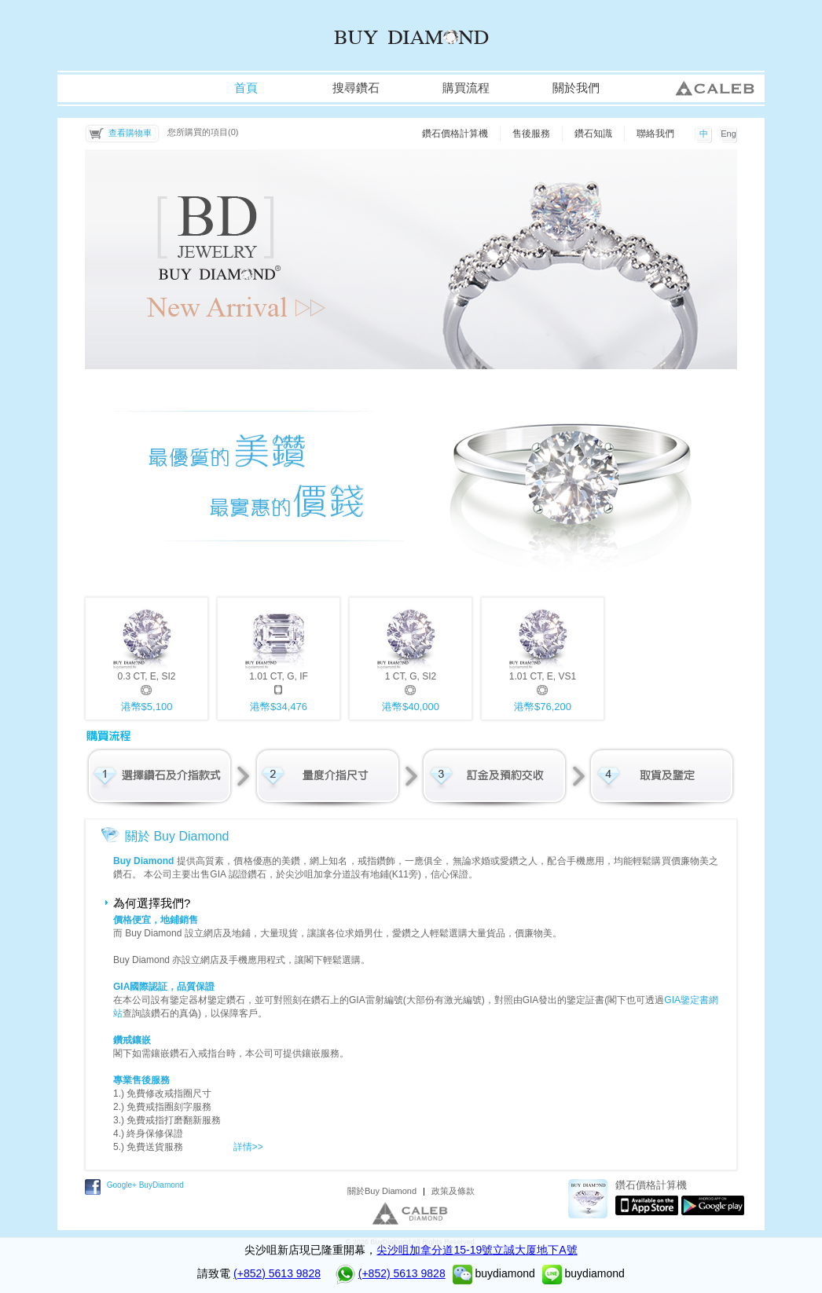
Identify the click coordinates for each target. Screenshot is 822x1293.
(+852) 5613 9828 (277, 1273)
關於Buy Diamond (382, 1191)
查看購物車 (130, 132)
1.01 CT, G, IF (278, 657)
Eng (728, 133)
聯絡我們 (655, 133)
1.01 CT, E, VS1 (543, 657)
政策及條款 (453, 1191)
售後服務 (531, 133)
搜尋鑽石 (356, 88)
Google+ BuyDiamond (145, 1185)
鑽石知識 (593, 133)
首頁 (246, 88)
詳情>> (248, 1146)
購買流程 (466, 88)
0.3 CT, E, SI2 (146, 657)
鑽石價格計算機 (455, 133)
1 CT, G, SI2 (411, 657)
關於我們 (576, 88)
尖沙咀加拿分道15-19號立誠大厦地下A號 (476, 1250)
